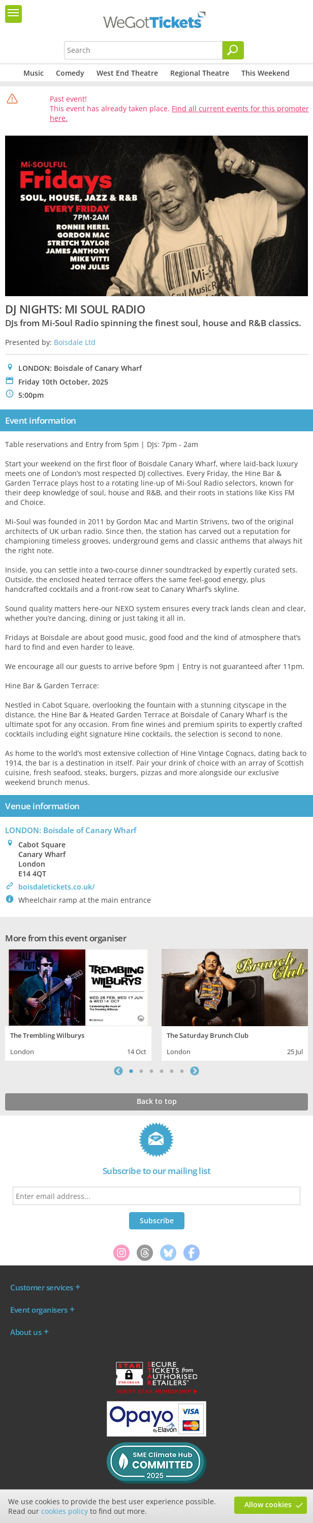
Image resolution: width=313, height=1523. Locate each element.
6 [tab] (181, 1071)
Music (33, 73)
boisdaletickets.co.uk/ (56, 887)
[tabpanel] (78, 1003)
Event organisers (38, 1310)
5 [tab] (171, 1071)
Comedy (70, 73)
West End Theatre (127, 73)
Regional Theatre (199, 73)
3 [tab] (151, 1071)
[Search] (233, 50)
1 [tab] (131, 1071)
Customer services (41, 1287)
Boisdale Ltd (75, 342)
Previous (118, 1071)
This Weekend (265, 73)
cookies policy (64, 1511)
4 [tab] (161, 1071)
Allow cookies (268, 1504)
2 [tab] (141, 1071)
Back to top (157, 1101)
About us (25, 1332)
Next (195, 1071)
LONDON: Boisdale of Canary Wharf (70, 830)
